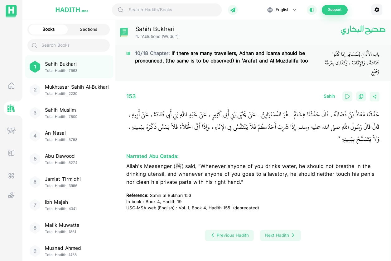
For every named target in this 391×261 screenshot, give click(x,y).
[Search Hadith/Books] (172, 10)
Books (48, 29)
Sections (88, 29)
